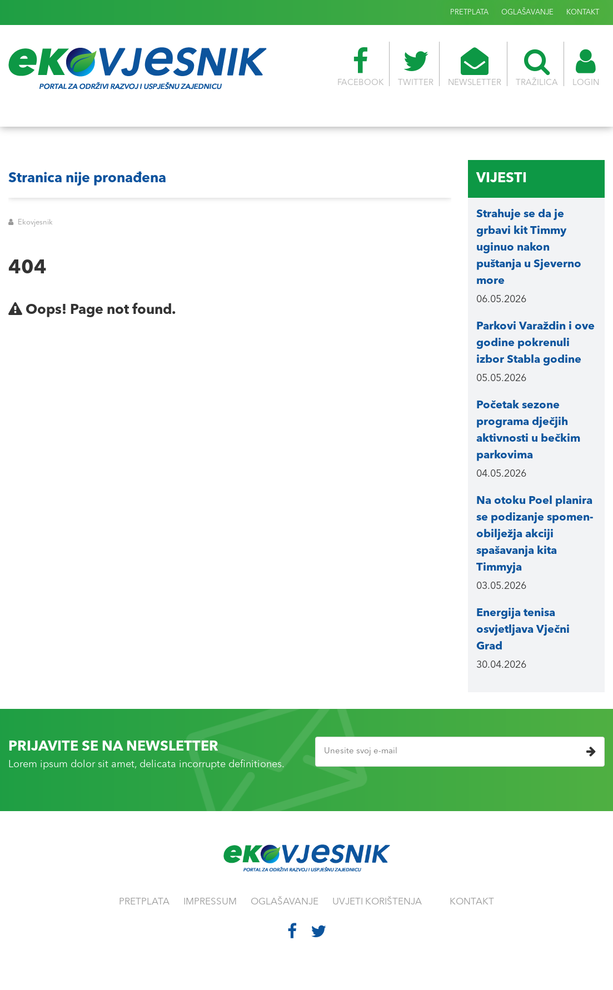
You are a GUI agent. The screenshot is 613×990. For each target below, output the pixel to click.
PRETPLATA (469, 12)
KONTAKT (582, 12)
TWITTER (415, 67)
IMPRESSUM (210, 902)
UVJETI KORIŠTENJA (377, 902)
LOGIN (585, 67)
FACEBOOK (360, 67)
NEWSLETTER (474, 67)
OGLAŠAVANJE (527, 12)
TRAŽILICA (537, 67)
